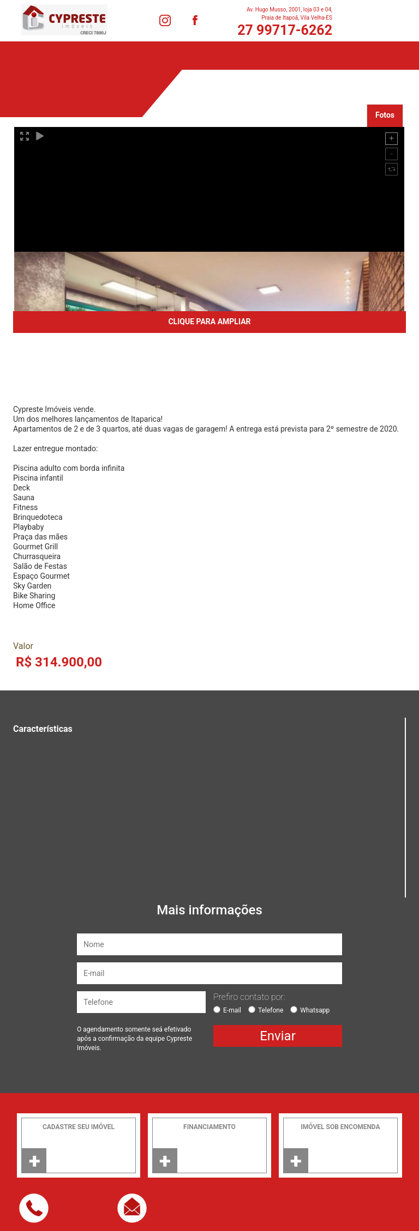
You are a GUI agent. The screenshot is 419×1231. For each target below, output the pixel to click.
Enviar (278, 1036)
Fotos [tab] (384, 115)
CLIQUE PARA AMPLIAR (209, 321)
